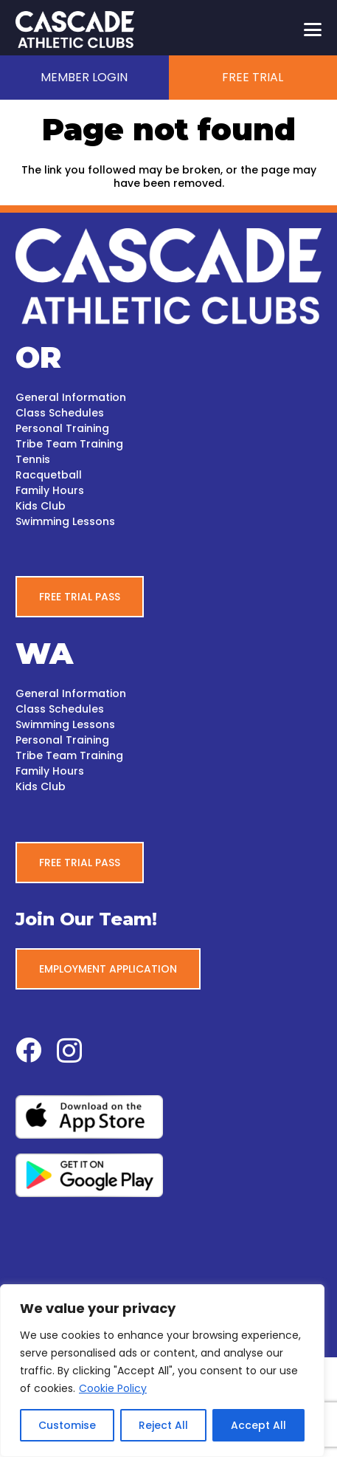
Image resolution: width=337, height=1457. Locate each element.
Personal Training (62, 428)
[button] (313, 29)
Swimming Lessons (65, 521)
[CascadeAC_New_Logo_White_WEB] (74, 29)
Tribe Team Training (69, 443)
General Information (70, 397)
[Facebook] (28, 1050)
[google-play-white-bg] (168, 1175)
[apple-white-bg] (168, 1117)
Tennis (32, 459)
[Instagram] (69, 1051)
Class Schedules (59, 412)
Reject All (163, 1425)
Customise (67, 1425)
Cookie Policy (113, 1388)
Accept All (258, 1425)
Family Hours (49, 490)
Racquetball (48, 474)
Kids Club (40, 505)
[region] (162, 1370)
